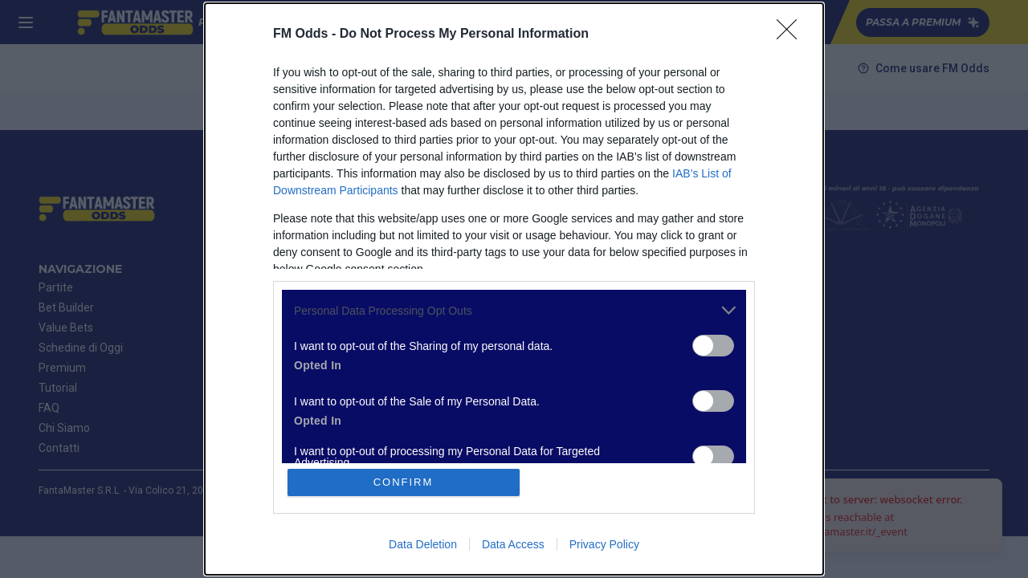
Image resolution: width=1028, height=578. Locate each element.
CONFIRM (403, 482)
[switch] (713, 345)
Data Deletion (423, 544)
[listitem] (514, 310)
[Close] (792, 34)
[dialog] (514, 289)
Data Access (513, 544)
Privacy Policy (604, 544)
